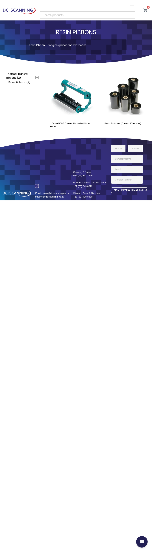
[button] (132, 5)
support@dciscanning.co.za (49, 196)
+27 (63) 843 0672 (83, 186)
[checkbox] (21, 76)
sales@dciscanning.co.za (55, 193)
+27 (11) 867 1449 (83, 175)
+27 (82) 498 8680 (83, 196)
